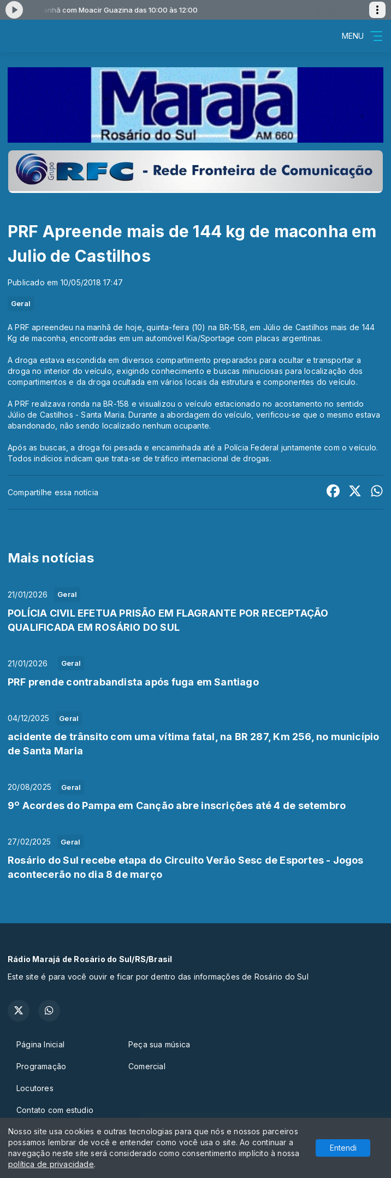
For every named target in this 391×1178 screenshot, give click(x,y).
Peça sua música (159, 1044)
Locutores (35, 1088)
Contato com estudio (54, 1110)
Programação (41, 1066)
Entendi (343, 1147)
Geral (21, 303)
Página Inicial (40, 1044)
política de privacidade (51, 1164)
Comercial (146, 1066)
